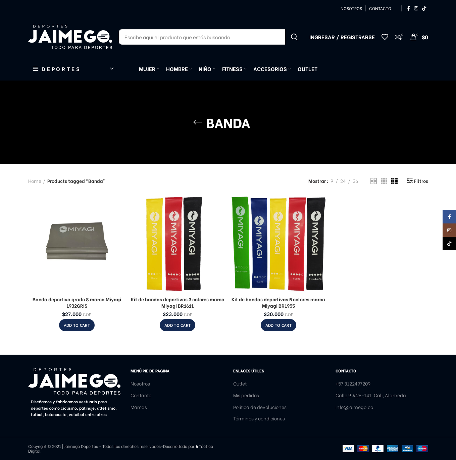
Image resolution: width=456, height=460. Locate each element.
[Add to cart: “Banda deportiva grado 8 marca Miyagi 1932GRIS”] (77, 325)
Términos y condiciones (259, 418)
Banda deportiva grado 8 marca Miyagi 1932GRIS (77, 302)
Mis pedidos (246, 395)
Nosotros (140, 383)
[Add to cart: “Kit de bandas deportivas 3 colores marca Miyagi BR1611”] (177, 325)
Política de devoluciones (260, 407)
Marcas (139, 407)
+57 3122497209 (353, 383)
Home (34, 180)
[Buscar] (211, 37)
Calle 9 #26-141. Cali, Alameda (371, 395)
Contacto (141, 395)
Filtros (421, 180)
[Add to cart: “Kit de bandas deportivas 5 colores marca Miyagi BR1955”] (278, 325)
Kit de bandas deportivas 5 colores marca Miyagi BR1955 (278, 302)
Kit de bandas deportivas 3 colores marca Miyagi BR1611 (177, 302)
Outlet (240, 383)
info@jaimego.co (354, 407)
